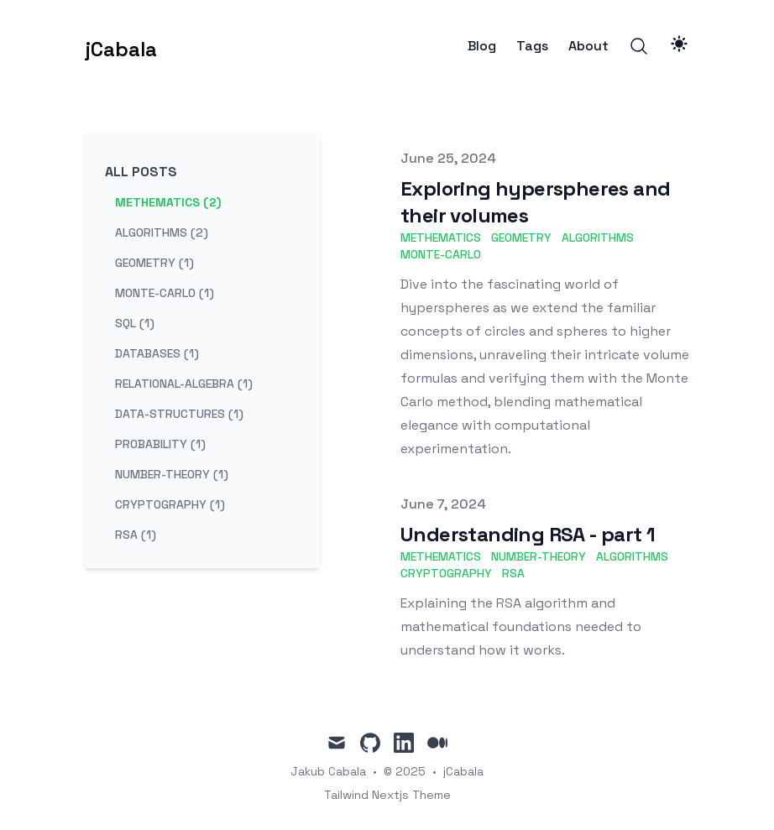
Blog (482, 46)
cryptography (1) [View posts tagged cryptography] (170, 504)
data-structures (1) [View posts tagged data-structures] (179, 413)
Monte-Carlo (440, 254)
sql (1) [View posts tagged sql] (134, 323)
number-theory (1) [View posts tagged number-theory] (171, 474)
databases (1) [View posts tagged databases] (157, 353)
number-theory (538, 556)
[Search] (639, 46)
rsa (513, 573)
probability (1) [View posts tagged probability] (160, 444)
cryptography (446, 573)
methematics (440, 237)
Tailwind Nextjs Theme (387, 794)
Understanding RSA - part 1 (527, 534)
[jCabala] (121, 46)
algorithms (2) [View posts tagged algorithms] (161, 232)
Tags (532, 46)
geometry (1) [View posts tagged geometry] (154, 262)
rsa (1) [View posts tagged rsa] (135, 534)
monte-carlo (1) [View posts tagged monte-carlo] (164, 292)
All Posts (141, 171)
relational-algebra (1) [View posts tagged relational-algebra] (184, 383)
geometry (521, 237)
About (588, 46)
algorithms (598, 237)
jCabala (463, 771)
